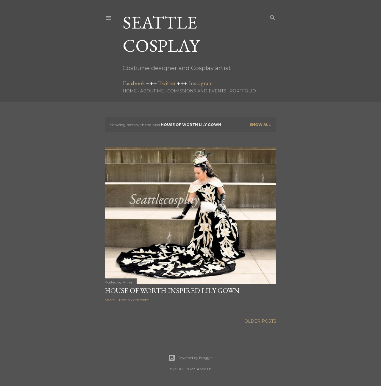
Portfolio (242, 91)
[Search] (272, 16)
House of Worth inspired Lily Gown (172, 290)
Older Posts (260, 321)
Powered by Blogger (190, 357)
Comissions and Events (196, 91)
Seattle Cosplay (161, 34)
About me (152, 91)
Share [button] (110, 299)
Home (130, 91)
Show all (260, 124)
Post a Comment (134, 299)
